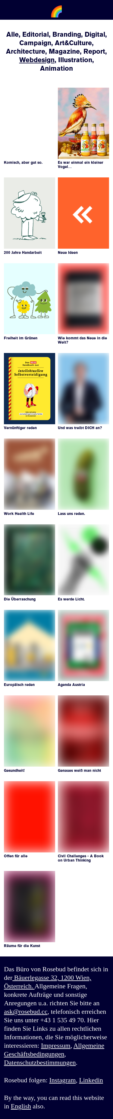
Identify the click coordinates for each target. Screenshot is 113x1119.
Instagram (62, 1080)
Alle (12, 34)
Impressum (56, 1045)
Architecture (25, 51)
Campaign (35, 43)
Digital (95, 34)
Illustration (75, 59)
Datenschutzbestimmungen (40, 1062)
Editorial (35, 34)
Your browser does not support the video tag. (29, 100)
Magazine (64, 51)
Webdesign (37, 59)
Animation (56, 68)
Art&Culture (73, 43)
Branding (66, 34)
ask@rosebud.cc (25, 1011)
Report (94, 51)
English (21, 1106)
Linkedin (91, 1080)
